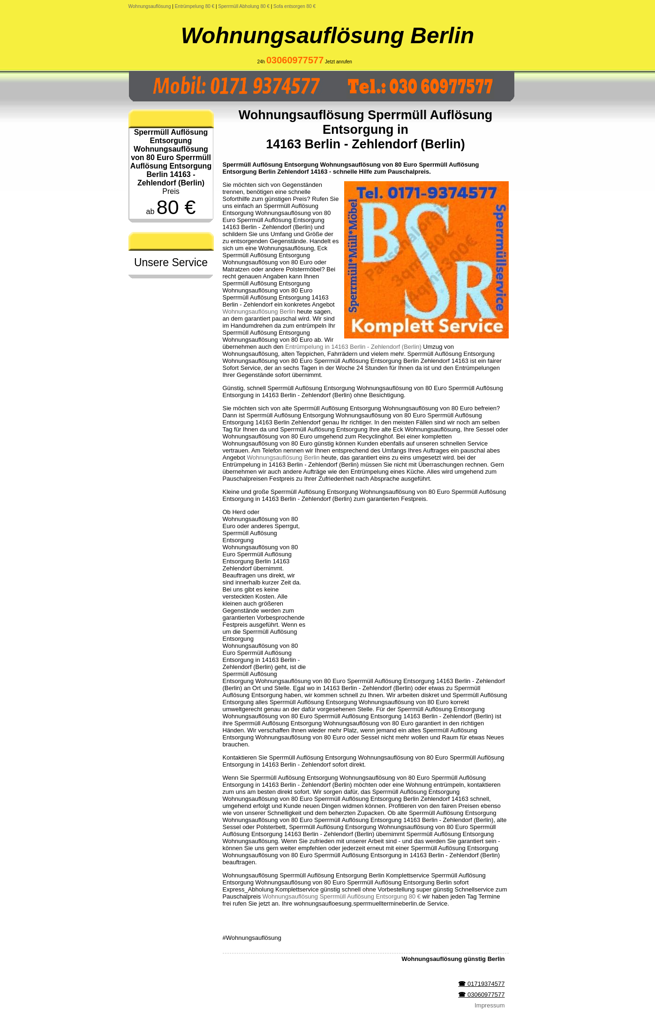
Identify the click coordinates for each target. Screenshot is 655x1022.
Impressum (489, 1005)
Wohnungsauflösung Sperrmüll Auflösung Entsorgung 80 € (342, 896)
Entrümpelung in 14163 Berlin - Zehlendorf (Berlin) (353, 346)
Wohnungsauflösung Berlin (327, 35)
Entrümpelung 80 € (195, 6)
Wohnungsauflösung (149, 6)
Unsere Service (171, 262)
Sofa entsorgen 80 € (294, 6)
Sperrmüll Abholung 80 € (244, 6)
